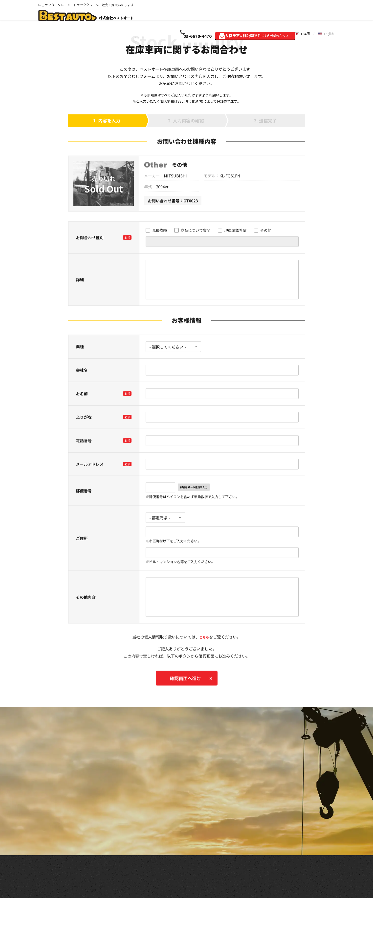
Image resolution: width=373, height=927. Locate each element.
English (330, 12)
